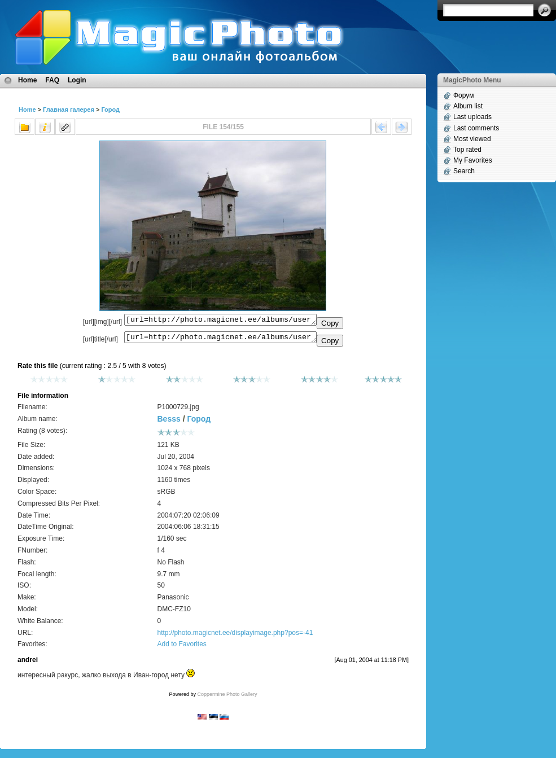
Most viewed (472, 139)
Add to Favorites (181, 647)
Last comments (476, 128)
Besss (168, 422)
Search (464, 171)
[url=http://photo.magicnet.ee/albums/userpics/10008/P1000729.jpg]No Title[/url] (220, 340)
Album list (468, 106)
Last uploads (472, 117)
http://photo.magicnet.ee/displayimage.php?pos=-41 (235, 636)
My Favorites (472, 160)
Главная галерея (68, 109)
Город (110, 109)
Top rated (467, 150)
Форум (463, 95)
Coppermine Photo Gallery (227, 697)
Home (27, 80)
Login (77, 80)
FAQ (52, 80)
